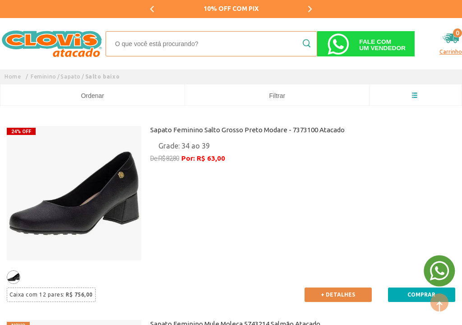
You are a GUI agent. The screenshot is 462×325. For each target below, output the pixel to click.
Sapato (70, 76)
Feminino (43, 76)
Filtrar (277, 95)
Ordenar (92, 95)
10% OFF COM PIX (231, 8)
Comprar (421, 294)
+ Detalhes (338, 294)
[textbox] (211, 43)
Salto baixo (102, 76)
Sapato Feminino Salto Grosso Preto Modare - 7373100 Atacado (247, 130)
